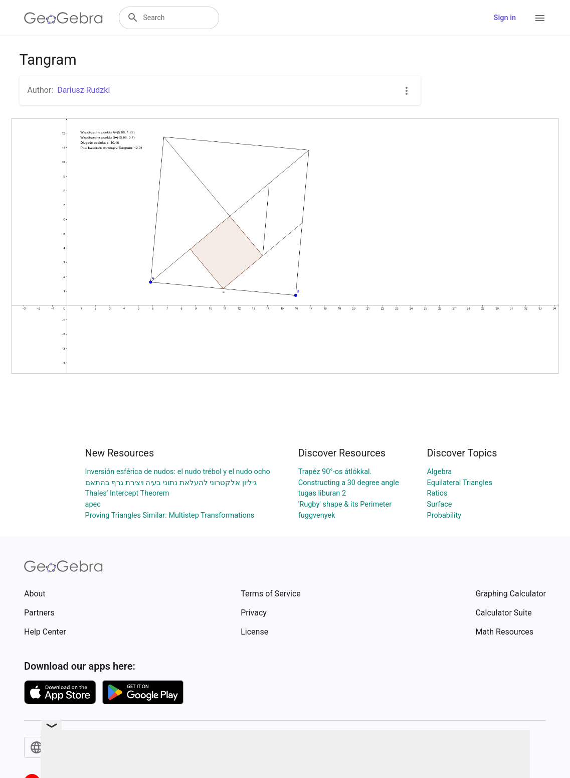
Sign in (505, 18)
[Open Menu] (540, 18)
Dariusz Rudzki (83, 90)
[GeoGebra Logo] (63, 18)
